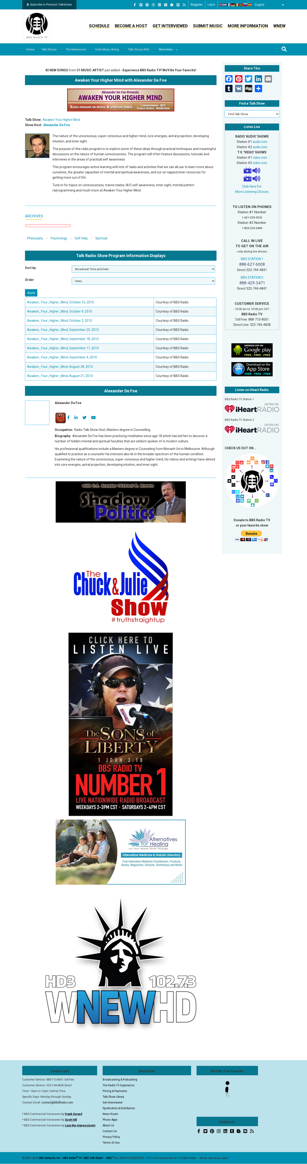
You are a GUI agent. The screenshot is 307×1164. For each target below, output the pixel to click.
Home (31, 49)
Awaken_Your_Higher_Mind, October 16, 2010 (60, 302)
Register (197, 4)
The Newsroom (78, 49)
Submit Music (207, 25)
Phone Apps (110, 1119)
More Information (248, 25)
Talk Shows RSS (143, 49)
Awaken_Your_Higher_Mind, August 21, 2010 (60, 376)
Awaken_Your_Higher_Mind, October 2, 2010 (59, 320)
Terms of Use (111, 1142)
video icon (260, 157)
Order (29, 280)
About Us (108, 1125)
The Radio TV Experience (118, 1085)
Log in (211, 4)
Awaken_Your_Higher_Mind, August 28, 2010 (60, 367)
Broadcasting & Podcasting (120, 1079)
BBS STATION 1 (252, 259)
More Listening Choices (252, 192)
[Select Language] (268, 4)
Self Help (81, 238)
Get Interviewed (170, 25)
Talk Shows (50, 49)
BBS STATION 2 (252, 277)
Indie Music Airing (110, 49)
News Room (110, 1114)
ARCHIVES (34, 216)
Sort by (30, 268)
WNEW (279, 25)
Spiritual (101, 238)
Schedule (99, 25)
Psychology (59, 238)
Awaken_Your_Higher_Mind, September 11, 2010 (63, 348)
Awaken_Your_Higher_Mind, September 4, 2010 (62, 357)
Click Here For (252, 186)
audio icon (260, 142)
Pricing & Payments (115, 1091)
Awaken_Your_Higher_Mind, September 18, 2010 (63, 339)
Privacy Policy (111, 1137)
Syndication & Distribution (119, 1108)
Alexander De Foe (56, 125)
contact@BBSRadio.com (57, 1102)
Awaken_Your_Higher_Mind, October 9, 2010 (59, 311)
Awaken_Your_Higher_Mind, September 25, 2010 (63, 330)
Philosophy (35, 238)
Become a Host (131, 25)
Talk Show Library (113, 1096)
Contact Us (110, 1131)
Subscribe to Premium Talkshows (49, 4)
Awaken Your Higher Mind (61, 120)
